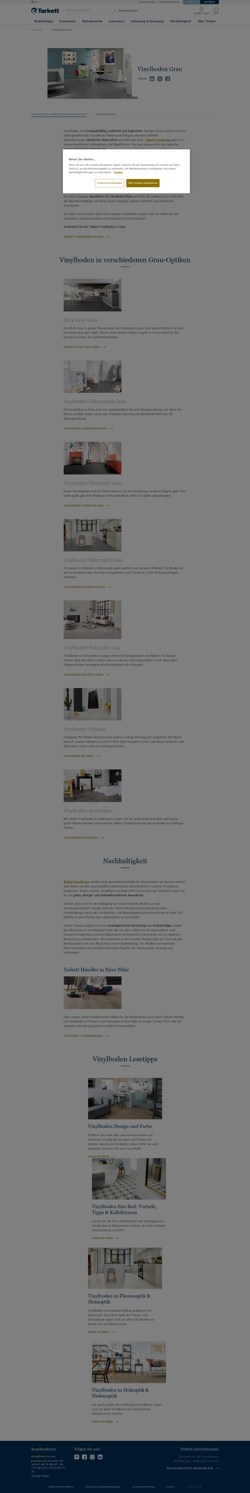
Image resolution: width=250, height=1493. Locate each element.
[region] (126, 171)
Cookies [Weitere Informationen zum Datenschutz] (118, 172)
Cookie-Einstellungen (109, 183)
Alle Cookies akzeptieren (143, 183)
